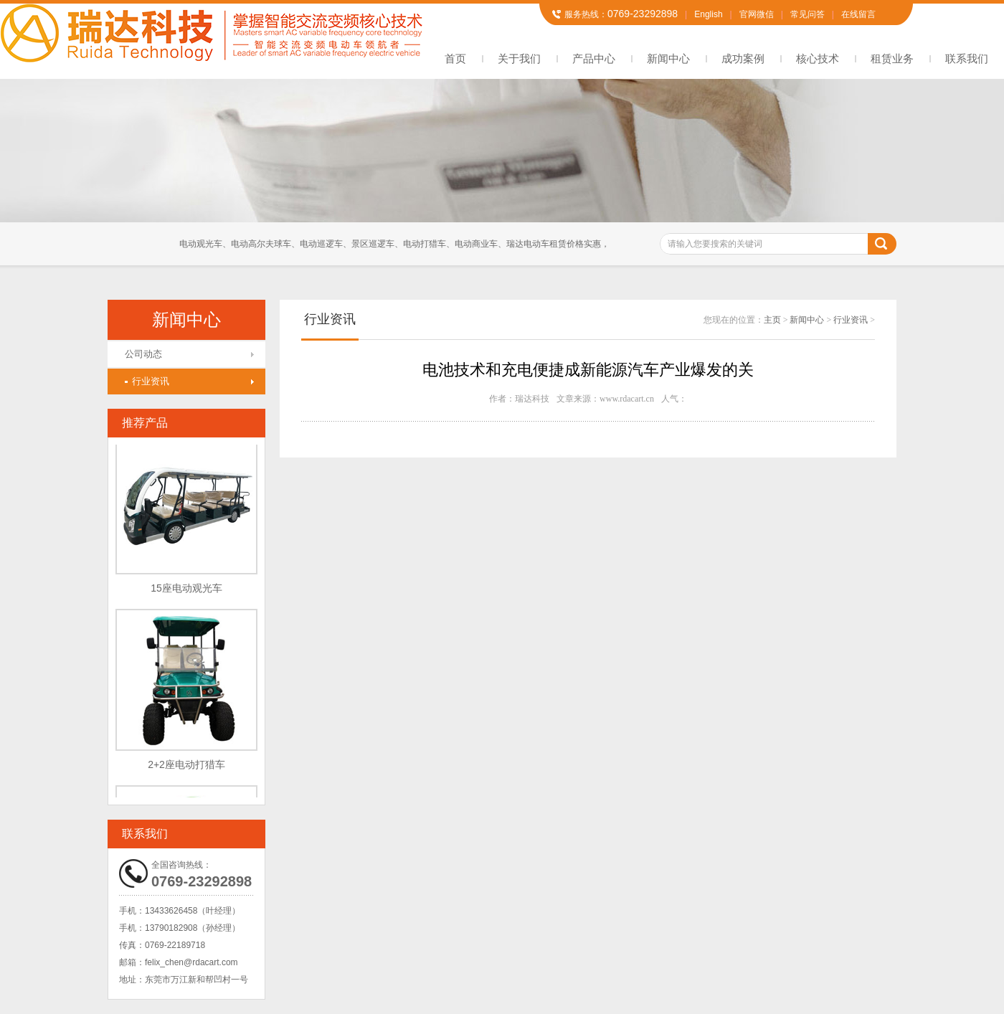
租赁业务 (892, 58)
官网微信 (756, 14)
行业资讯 (147, 381)
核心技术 (817, 58)
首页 (455, 58)
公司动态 (143, 354)
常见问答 (807, 14)
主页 (772, 320)
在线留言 (858, 14)
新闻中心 (668, 58)
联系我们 (966, 58)
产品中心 (593, 58)
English (708, 14)
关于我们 (519, 58)
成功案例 (742, 58)
